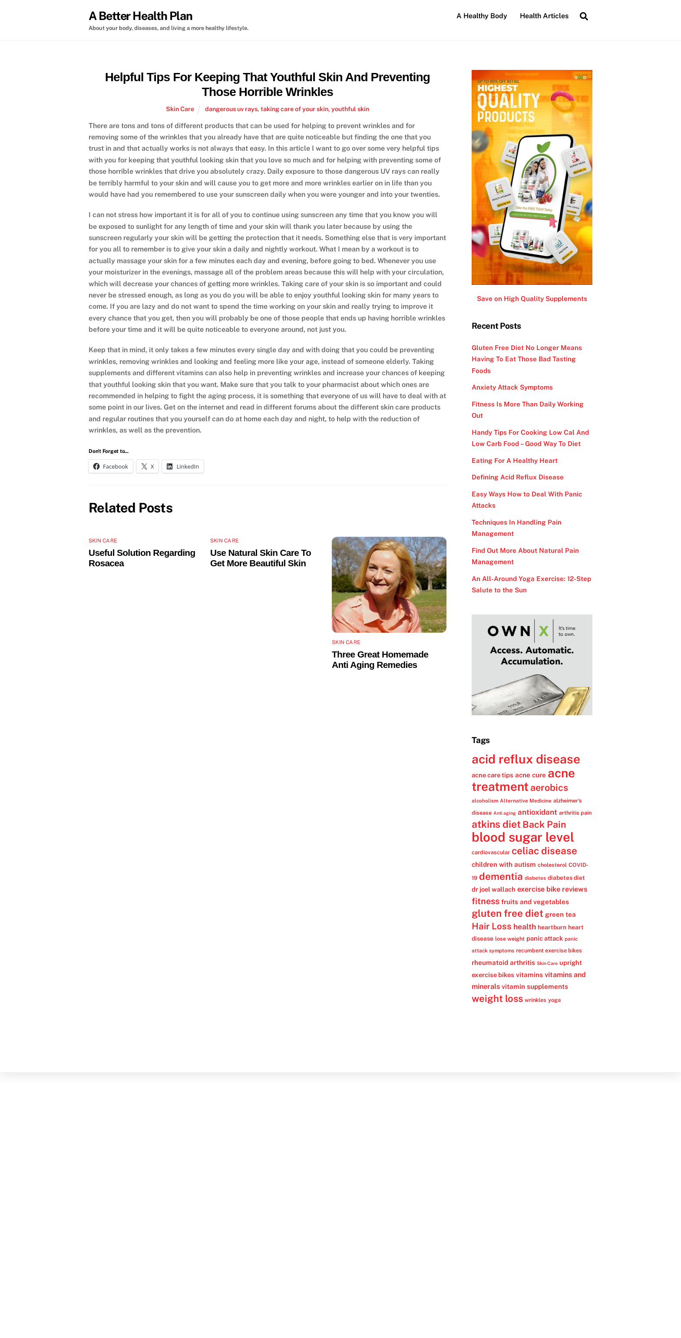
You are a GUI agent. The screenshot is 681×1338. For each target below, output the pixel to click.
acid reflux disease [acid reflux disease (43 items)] (526, 759)
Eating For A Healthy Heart (515, 460)
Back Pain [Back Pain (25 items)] (544, 824)
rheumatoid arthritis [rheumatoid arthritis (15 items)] (503, 962)
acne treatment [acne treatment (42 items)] (523, 779)
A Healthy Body (481, 16)
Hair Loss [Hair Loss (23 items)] (492, 926)
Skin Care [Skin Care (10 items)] (547, 963)
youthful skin (350, 109)
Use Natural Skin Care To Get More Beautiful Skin (260, 558)
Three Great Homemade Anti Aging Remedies (380, 659)
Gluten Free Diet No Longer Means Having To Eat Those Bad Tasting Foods (527, 359)
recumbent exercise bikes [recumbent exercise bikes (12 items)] (549, 951)
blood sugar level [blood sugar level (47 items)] (523, 837)
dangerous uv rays (231, 109)
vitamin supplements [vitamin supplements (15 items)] (535, 987)
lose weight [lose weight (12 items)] (510, 938)
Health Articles (544, 16)
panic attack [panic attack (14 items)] (544, 938)
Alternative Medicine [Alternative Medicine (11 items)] (526, 801)
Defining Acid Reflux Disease (518, 477)
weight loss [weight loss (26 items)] (497, 998)
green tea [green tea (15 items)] (560, 914)
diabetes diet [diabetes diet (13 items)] (566, 877)
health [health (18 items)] (524, 926)
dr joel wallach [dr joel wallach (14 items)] (494, 889)
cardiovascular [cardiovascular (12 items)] (491, 852)
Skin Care (180, 109)
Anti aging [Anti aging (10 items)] (504, 813)
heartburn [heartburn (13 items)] (552, 927)
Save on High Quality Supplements (532, 299)
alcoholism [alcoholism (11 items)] (485, 801)
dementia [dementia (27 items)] (501, 876)
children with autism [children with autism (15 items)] (504, 864)
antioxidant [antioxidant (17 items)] (537, 812)
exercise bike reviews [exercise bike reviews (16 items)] (552, 889)
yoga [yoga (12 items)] (554, 1000)
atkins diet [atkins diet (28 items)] (496, 824)
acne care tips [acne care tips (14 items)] (492, 775)
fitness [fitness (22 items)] (485, 901)
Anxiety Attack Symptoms (512, 387)
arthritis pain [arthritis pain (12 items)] (575, 812)
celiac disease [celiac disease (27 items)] (544, 851)
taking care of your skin (294, 109)
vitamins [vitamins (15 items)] (529, 975)
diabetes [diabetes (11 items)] (535, 878)
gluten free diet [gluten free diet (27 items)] (507, 913)
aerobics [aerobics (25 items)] (549, 788)
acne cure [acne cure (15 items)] (530, 775)
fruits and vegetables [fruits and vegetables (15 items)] (535, 901)
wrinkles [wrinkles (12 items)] (535, 1000)
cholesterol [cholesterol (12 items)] (552, 865)
